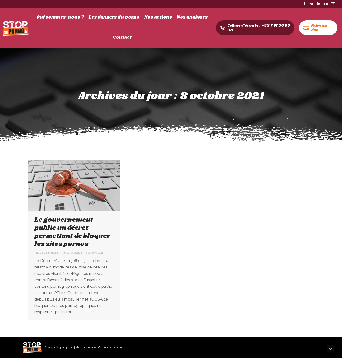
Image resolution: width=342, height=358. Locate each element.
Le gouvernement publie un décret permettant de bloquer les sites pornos (72, 232)
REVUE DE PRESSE (46, 252)
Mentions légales (86, 347)
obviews (119, 347)
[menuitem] (60, 17)
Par (72, 252)
